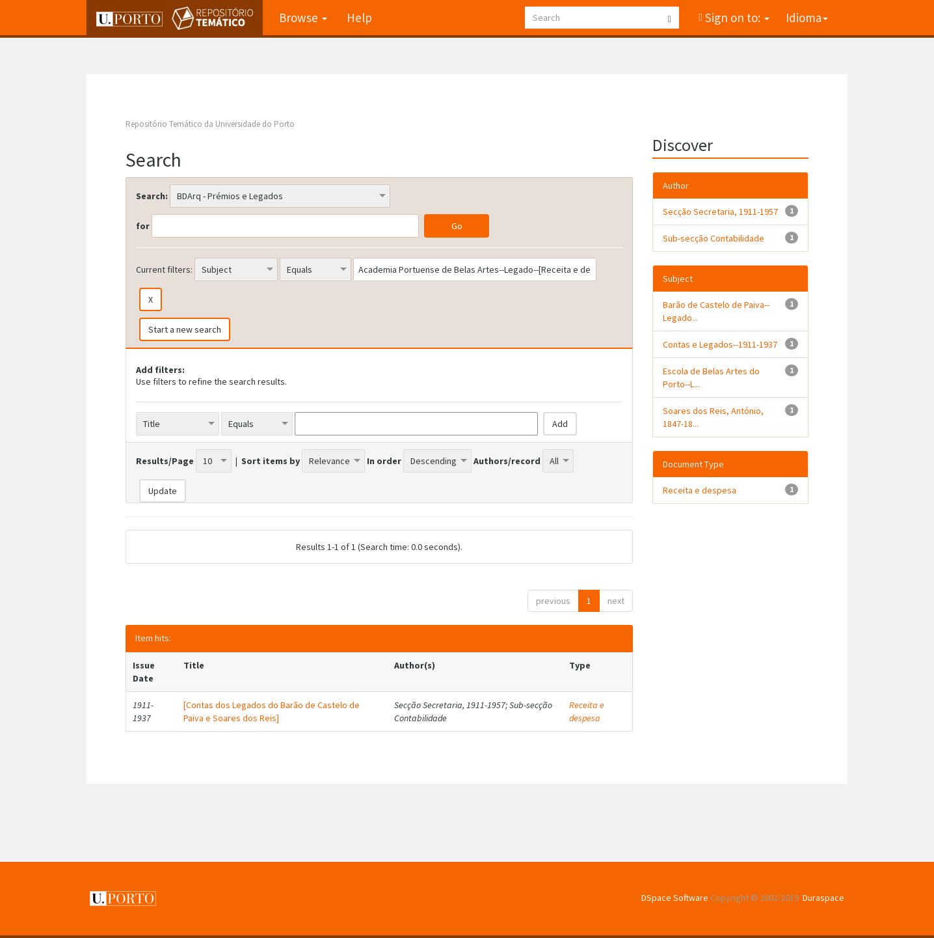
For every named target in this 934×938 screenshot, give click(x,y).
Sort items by (270, 461)
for (143, 226)
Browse (303, 17)
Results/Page (165, 461)
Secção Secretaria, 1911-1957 (720, 211)
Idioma (807, 17)
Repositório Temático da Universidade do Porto (210, 124)
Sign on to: (735, 17)
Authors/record (507, 461)
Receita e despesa (586, 711)
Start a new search (184, 329)
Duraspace (823, 898)
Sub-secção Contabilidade (713, 238)
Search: (152, 196)
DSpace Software (674, 898)
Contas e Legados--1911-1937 (720, 344)
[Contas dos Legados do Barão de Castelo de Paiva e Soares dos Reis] (271, 711)
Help (359, 17)
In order (384, 461)
